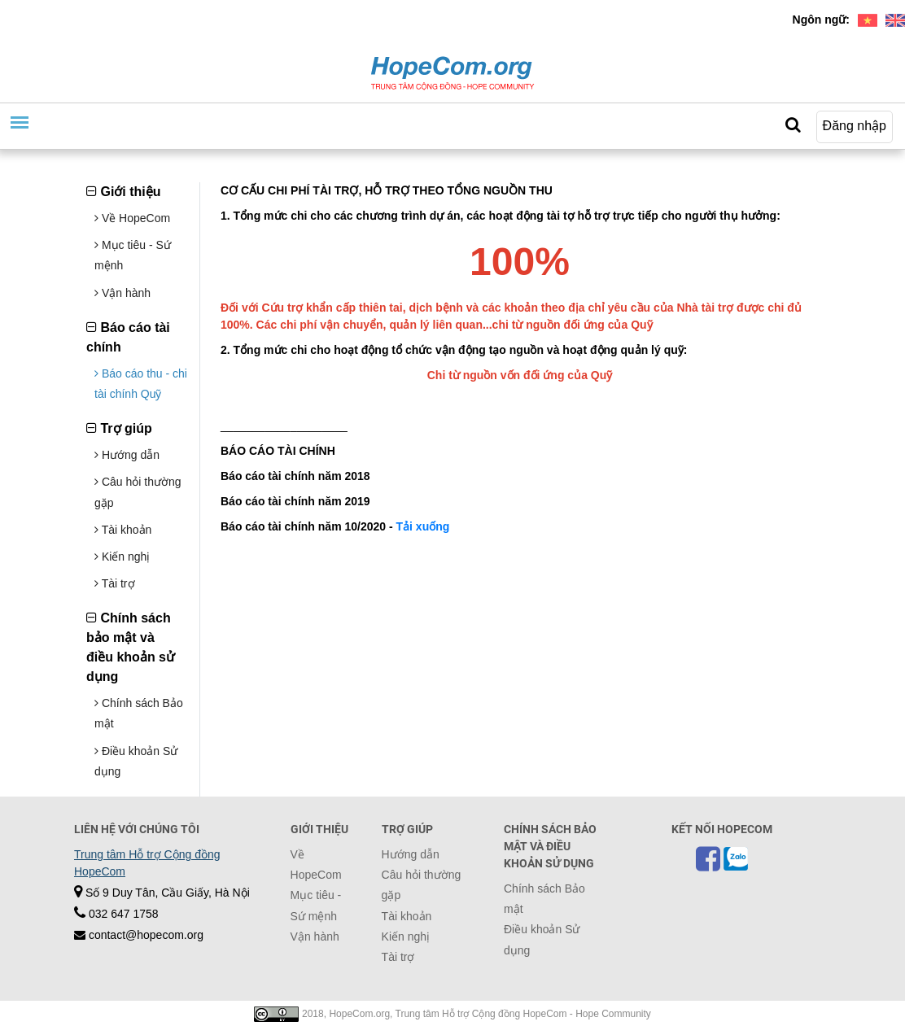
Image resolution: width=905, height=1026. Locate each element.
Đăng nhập (854, 126)
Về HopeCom (132, 218)
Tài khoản (122, 529)
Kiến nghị (122, 556)
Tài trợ (114, 583)
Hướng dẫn (127, 454)
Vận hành (122, 292)
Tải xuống (423, 526)
